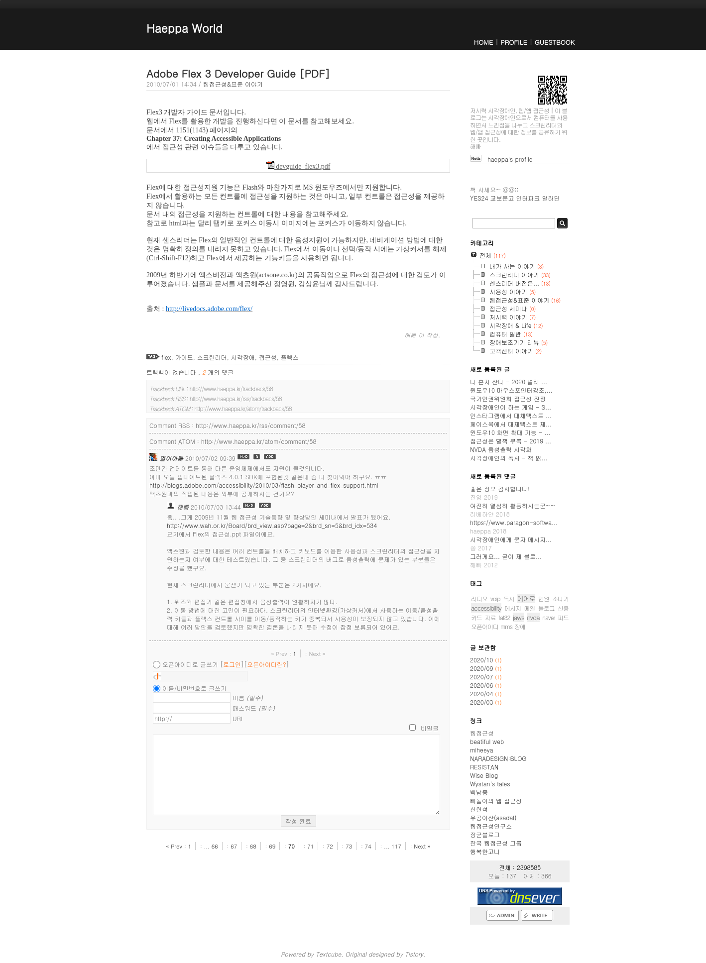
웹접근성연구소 (491, 826)
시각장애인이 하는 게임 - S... (510, 407)
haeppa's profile (510, 159)
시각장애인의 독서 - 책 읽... (509, 457)
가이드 (184, 357)
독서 (508, 598)
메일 (529, 608)
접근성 (268, 357)
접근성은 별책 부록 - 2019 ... (510, 440)
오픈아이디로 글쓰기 (190, 664)
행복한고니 (485, 851)
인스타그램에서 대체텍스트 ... (511, 415)
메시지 (512, 608)
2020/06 (482, 685)
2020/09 (482, 668)
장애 (519, 626)
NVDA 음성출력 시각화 (501, 449)
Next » (317, 653)
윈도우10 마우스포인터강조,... (511, 390)
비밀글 (430, 728)
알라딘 (551, 198)
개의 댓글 (218, 372)
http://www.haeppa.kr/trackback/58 (231, 388)
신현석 (479, 809)
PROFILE (513, 42)
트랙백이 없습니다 (172, 372)
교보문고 (502, 198)
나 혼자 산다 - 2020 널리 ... (508, 381)
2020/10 (482, 659)
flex (166, 357)
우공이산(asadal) (493, 817)
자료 (489, 617)
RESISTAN (484, 766)
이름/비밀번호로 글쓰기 (194, 688)
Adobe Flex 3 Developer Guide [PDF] (238, 73)
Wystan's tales (490, 783)
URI (237, 718)
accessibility (486, 608)
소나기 (560, 598)
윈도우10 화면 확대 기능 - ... (510, 432)
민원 (543, 598)
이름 (248, 697)
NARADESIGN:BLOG (498, 758)
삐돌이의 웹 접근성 (496, 800)
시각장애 (243, 357)
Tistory (414, 954)
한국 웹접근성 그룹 (496, 843)
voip (495, 598)
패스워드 (254, 708)
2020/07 (482, 676)
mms (506, 626)
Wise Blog (484, 775)
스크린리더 (212, 357)
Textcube (328, 954)
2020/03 (482, 702)
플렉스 (290, 357)
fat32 (504, 617)
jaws (518, 617)
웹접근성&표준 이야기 (233, 84)
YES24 (479, 198)
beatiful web (487, 741)
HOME (483, 42)
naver (548, 617)
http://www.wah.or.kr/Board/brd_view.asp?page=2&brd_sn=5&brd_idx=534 (272, 525)
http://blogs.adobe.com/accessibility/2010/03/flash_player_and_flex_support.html (263, 485)
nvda (533, 617)
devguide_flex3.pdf (298, 166)
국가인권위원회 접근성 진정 (508, 398)
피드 (563, 617)
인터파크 (528, 198)
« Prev (280, 653)
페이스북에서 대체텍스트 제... (511, 424)
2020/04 (482, 693)
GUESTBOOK (555, 42)
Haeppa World (184, 28)
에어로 (526, 598)
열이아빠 (171, 458)
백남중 (479, 792)
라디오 (479, 598)
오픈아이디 (484, 626)
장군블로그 (485, 834)
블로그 (546, 608)
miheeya (481, 750)
